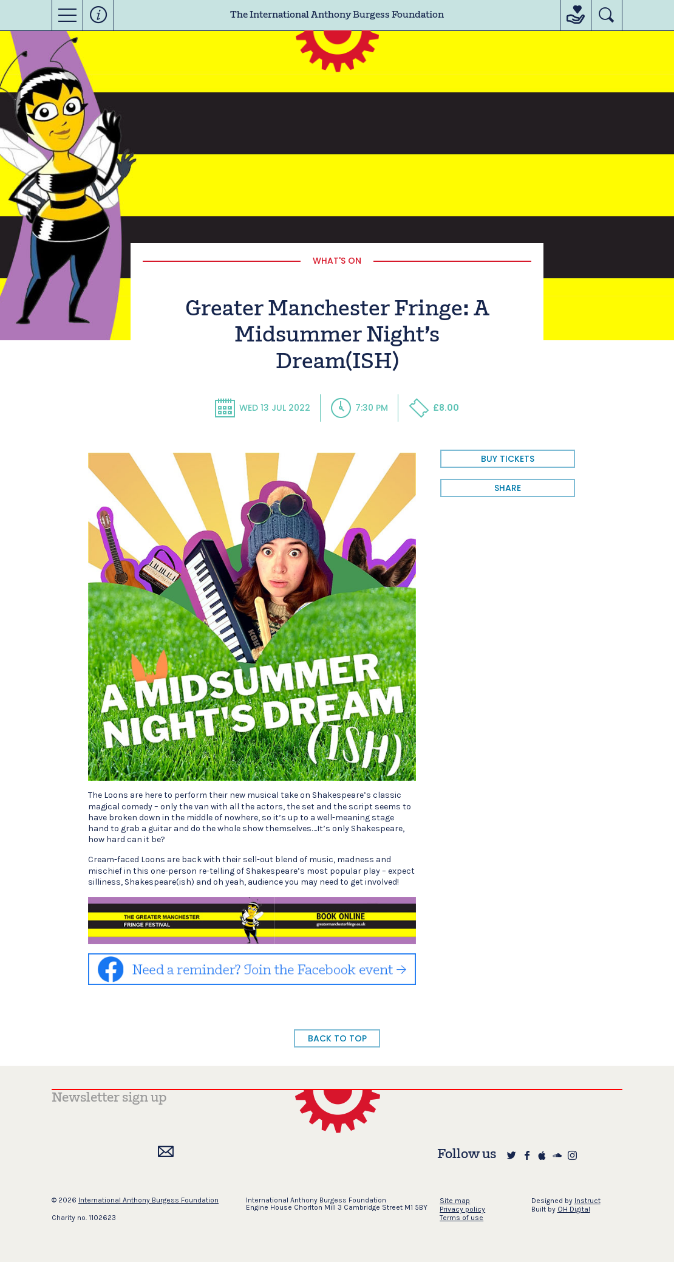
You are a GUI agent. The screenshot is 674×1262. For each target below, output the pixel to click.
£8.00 (434, 408)
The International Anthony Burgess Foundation (337, 15)
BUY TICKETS (507, 459)
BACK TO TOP (337, 1038)
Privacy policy (462, 1209)
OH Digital (573, 1209)
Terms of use (461, 1217)
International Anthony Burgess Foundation (148, 1200)
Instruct (587, 1200)
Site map (455, 1200)
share (507, 488)
